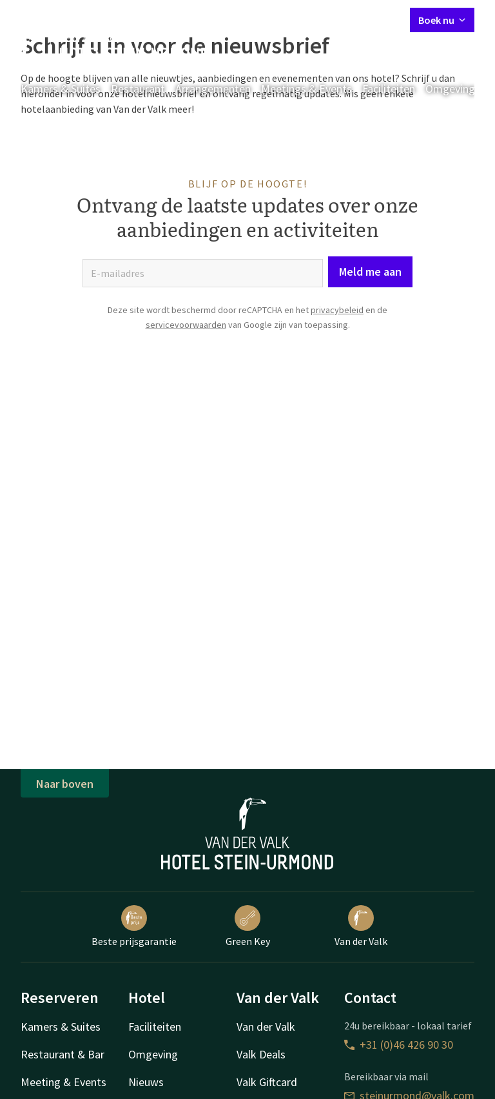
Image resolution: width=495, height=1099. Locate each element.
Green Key (248, 926)
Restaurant (138, 88)
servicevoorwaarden (186, 324)
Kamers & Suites (61, 88)
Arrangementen (213, 88)
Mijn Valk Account (323, 19)
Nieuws (146, 1082)
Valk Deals (261, 1054)
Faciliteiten (388, 88)
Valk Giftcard (267, 1082)
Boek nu (442, 20)
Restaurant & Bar (62, 1054)
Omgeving (450, 88)
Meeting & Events (63, 1082)
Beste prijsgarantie (134, 926)
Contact (256, 19)
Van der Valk (361, 926)
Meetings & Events (306, 88)
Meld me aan (370, 271)
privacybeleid (337, 310)
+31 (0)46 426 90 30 (398, 1044)
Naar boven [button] (64, 783)
